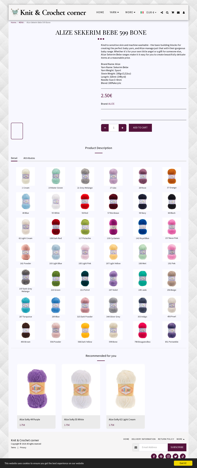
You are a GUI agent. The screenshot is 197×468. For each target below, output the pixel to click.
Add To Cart (140, 127)
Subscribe (177, 447)
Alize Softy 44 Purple (31, 419)
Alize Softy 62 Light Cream (123, 419)
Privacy (23, 447)
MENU (21, 22)
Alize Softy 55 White (74, 419)
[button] (161, 12)
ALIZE (111, 103)
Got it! (183, 463)
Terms (13, 447)
